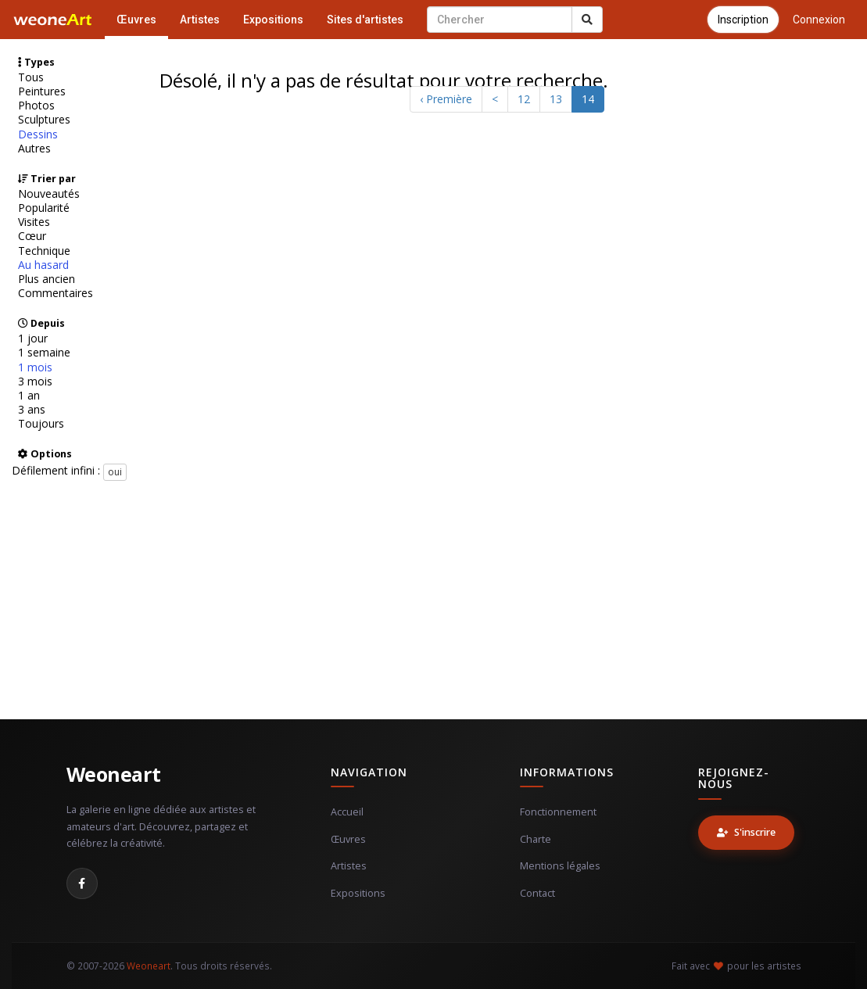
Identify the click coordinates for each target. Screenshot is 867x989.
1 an (29, 396)
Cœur (32, 236)
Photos (36, 106)
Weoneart (113, 774)
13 (556, 98)
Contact (537, 893)
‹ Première (446, 98)
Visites (34, 222)
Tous (31, 77)
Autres (34, 149)
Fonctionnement (558, 812)
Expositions (273, 19)
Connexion (819, 19)
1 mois (35, 367)
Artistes (200, 19)
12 (524, 98)
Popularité (44, 208)
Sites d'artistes (365, 19)
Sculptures (44, 120)
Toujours (41, 424)
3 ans (31, 410)
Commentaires (55, 293)
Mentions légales (560, 866)
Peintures (42, 91)
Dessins (38, 134)
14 (588, 98)
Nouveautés (49, 194)
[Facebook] (82, 883)
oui (115, 471)
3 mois (35, 381)
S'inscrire (746, 832)
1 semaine (44, 353)
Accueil (347, 812)
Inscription (743, 19)
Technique (44, 251)
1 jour (33, 338)
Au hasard (43, 265)
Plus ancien (46, 279)
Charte (535, 839)
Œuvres (136, 19)
